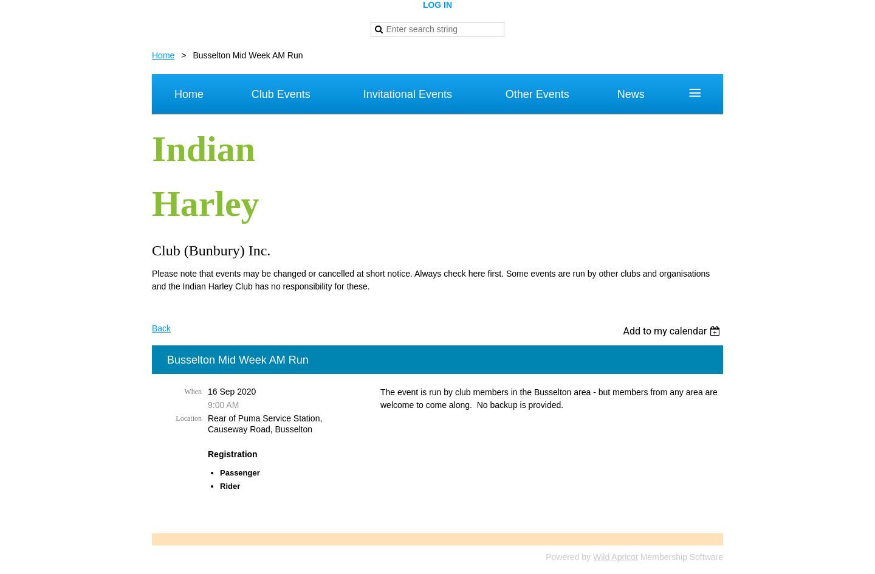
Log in (437, 5)
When (193, 391)
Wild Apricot (615, 557)
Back (161, 328)
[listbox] (673, 331)
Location (189, 418)
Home (163, 55)
